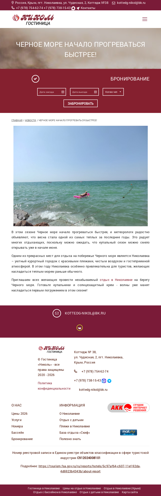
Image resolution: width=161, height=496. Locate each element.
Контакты (88, 8)
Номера (17, 426)
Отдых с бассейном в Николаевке (55, 492)
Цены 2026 (20, 413)
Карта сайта (130, 492)
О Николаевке (69, 413)
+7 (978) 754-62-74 (29, 8)
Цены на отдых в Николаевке (82, 488)
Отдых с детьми (71, 420)
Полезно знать (70, 439)
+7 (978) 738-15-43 (57, 8)
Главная (17, 120)
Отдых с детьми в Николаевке (99, 492)
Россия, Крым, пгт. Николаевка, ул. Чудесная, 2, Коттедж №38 (61, 3)
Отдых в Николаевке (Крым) (122, 488)
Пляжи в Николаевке (74, 426)
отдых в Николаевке (116, 280)
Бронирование (22, 439)
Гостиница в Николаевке (44, 488)
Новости (30, 120)
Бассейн (18, 432)
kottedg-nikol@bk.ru (131, 3)
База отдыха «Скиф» (74, 432)
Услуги (16, 420)
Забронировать (80, 103)
